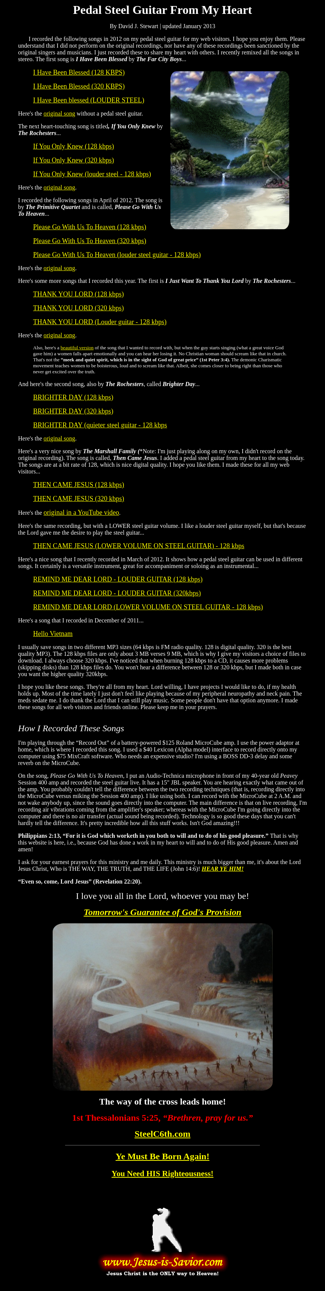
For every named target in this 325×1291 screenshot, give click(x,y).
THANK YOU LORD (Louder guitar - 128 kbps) (100, 322)
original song (59, 113)
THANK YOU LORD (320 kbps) (78, 308)
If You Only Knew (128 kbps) (73, 146)
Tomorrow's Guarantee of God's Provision (162, 912)
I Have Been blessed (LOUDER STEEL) (88, 100)
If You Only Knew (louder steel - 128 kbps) (92, 174)
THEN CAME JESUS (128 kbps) (78, 484)
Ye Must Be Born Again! (162, 1156)
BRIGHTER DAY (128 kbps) (73, 397)
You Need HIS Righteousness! (163, 1173)
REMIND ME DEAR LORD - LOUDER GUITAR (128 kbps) (118, 579)
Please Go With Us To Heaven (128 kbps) (89, 227)
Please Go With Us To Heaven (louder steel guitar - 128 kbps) (117, 255)
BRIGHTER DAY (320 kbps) (73, 411)
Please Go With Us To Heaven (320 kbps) (89, 241)
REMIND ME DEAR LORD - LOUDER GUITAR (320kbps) (117, 593)
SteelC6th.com (163, 1134)
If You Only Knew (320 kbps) (73, 160)
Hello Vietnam (53, 633)
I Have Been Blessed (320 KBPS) (79, 86)
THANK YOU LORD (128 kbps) (78, 294)
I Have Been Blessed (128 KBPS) (79, 72)
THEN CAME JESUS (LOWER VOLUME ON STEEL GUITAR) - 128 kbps (139, 546)
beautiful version (77, 347)
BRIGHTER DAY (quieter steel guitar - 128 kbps (100, 425)
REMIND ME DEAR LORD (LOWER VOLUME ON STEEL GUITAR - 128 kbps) (148, 607)
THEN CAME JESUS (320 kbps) (78, 498)
